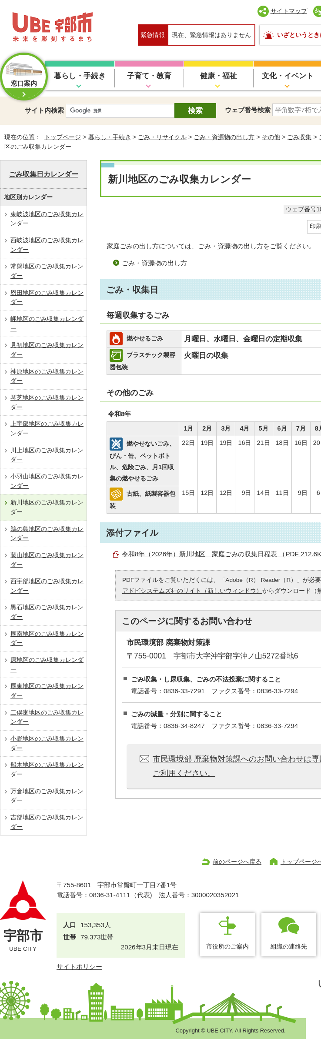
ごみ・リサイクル (162, 137)
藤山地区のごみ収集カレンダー (47, 559)
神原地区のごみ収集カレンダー (47, 376)
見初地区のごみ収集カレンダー (47, 349)
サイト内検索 (44, 110)
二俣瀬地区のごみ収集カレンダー (47, 717)
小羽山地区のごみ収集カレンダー (47, 481)
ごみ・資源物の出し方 (224, 137)
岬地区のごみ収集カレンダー (47, 323)
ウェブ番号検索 (248, 110)
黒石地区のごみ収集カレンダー (47, 612)
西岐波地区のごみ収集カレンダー (47, 245)
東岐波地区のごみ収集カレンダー (47, 218)
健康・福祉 (218, 76)
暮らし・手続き (80, 76)
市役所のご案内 (227, 946)
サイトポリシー (79, 966)
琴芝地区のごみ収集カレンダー (47, 402)
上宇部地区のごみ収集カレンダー (47, 428)
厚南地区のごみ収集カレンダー (47, 638)
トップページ (62, 137)
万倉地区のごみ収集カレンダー (47, 796)
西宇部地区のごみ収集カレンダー (47, 586)
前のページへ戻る (237, 861)
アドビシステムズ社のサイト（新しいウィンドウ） (192, 591)
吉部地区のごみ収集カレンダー (47, 822)
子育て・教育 (149, 76)
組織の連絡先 (289, 946)
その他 (271, 137)
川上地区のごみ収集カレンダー (47, 455)
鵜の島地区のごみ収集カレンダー (47, 533)
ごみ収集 (299, 137)
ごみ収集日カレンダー (43, 174)
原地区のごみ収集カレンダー (47, 664)
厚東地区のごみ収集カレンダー (47, 690)
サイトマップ (289, 10)
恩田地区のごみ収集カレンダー (47, 297)
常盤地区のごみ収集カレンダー (47, 271)
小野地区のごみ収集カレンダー (47, 743)
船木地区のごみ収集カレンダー (47, 769)
